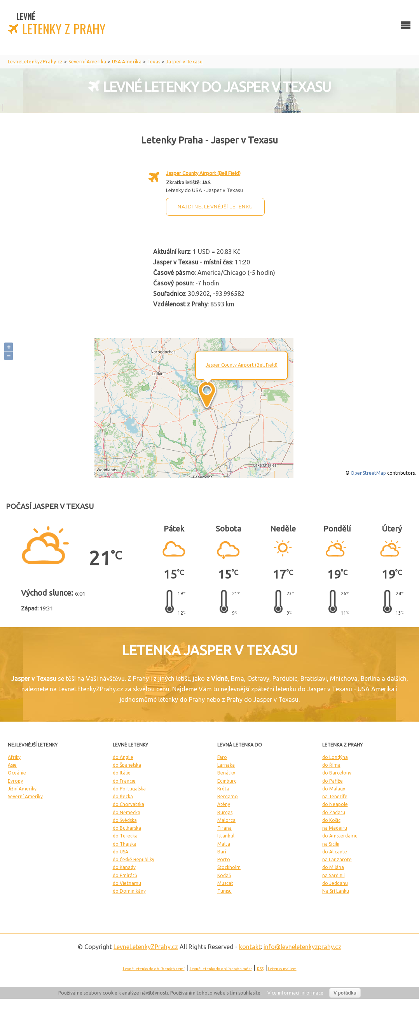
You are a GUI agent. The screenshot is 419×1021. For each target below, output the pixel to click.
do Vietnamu (127, 883)
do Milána (333, 867)
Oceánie (17, 772)
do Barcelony (336, 772)
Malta (223, 843)
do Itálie (122, 772)
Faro (222, 757)
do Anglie (123, 757)
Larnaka (226, 764)
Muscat (225, 883)
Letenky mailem (282, 969)
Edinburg (227, 780)
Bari (221, 851)
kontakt (250, 946)
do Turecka (125, 835)
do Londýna (335, 757)
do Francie (124, 780)
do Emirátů (125, 875)
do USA (120, 851)
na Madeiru (334, 827)
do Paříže (332, 780)
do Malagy (333, 788)
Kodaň (224, 875)
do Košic (331, 820)
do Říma (331, 764)
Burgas (224, 812)
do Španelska (127, 764)
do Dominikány (129, 890)
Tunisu (224, 890)
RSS (260, 969)
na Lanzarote (337, 859)
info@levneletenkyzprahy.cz (302, 946)
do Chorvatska (128, 804)
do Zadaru (333, 812)
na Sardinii (333, 875)
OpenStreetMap (368, 473)
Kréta (223, 788)
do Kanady (124, 867)
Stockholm (229, 867)
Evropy (15, 780)
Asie (12, 764)
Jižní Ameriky (22, 788)
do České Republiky (133, 859)
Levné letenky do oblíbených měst (221, 969)
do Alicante (334, 851)
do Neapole (335, 804)
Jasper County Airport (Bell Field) (203, 173)
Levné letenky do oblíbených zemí (154, 969)
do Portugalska (129, 788)
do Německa (126, 812)
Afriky (14, 757)
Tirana (224, 827)
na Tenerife (334, 796)
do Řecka (123, 796)
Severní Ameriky (25, 796)
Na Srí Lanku (335, 890)
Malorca (226, 820)
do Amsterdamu (340, 835)
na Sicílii (330, 843)
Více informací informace (295, 992)
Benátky (226, 772)
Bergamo (227, 796)
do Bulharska (127, 827)
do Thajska (124, 843)
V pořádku (344, 993)
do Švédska (125, 820)
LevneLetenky (145, 946)
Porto (223, 859)
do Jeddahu (335, 883)
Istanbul (225, 835)
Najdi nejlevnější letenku (215, 207)
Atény (223, 804)
